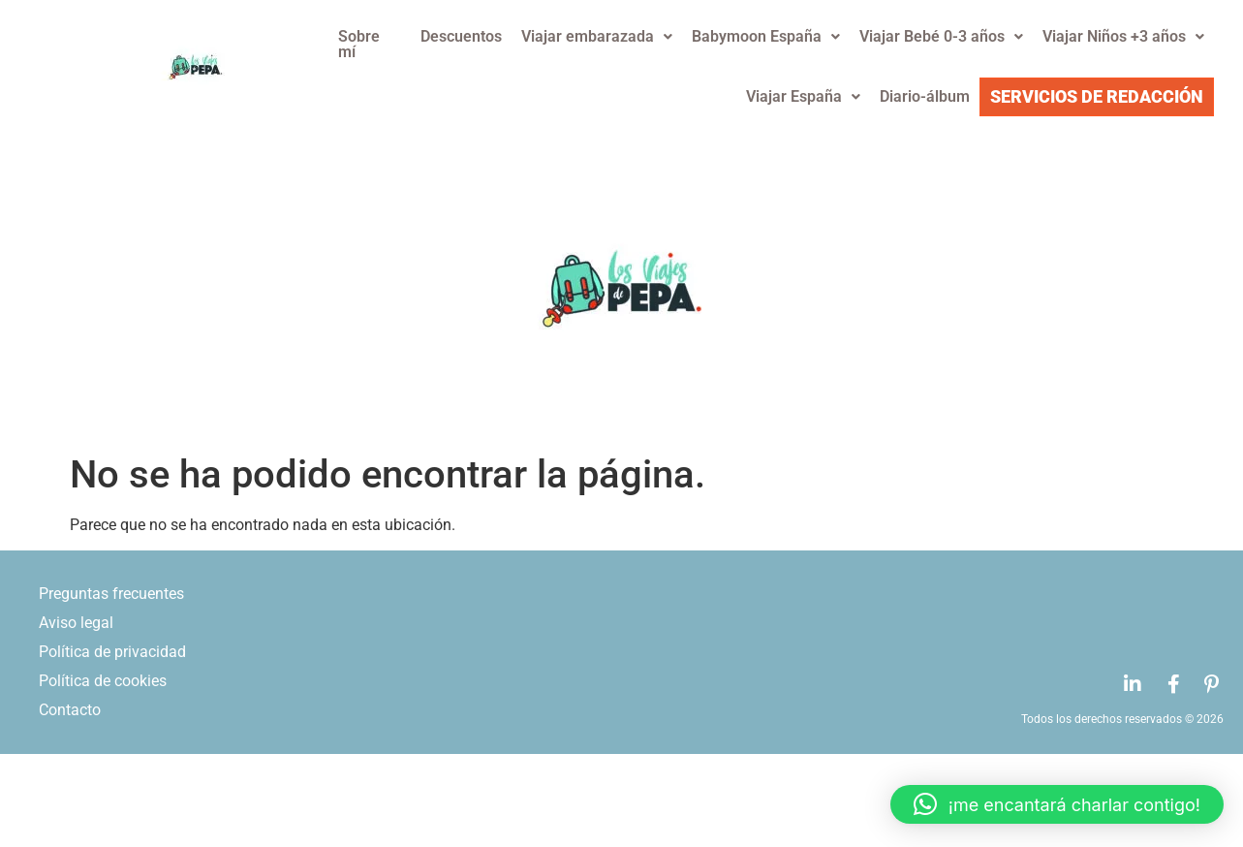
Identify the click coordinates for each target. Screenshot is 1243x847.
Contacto (70, 710)
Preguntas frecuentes (111, 593)
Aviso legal (76, 622)
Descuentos (461, 36)
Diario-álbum (925, 96)
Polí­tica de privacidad (112, 652)
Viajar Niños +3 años (1123, 36)
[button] (1057, 804)
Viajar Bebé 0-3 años (941, 36)
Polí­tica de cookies (103, 681)
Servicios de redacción (1096, 96)
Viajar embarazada (596, 36)
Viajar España (803, 96)
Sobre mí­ (359, 44)
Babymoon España (766, 36)
